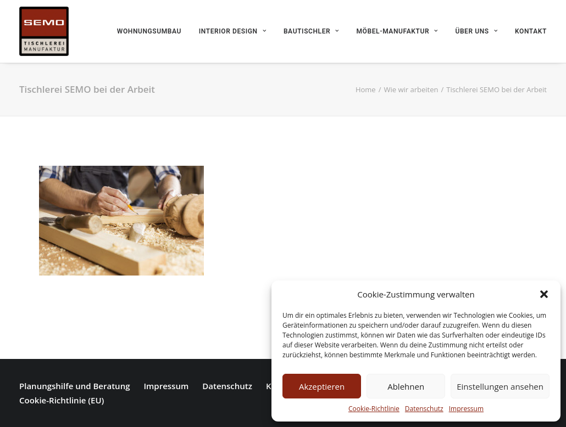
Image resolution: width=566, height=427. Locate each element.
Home (366, 89)
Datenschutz (424, 408)
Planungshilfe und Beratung (74, 385)
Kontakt (531, 31)
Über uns (476, 31)
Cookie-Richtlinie (373, 408)
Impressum (466, 408)
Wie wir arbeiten (411, 89)
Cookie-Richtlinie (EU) (61, 400)
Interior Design (232, 31)
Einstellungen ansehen (500, 386)
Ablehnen (405, 386)
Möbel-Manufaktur (397, 31)
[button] (544, 294)
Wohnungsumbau (149, 31)
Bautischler (311, 31)
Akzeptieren (322, 386)
